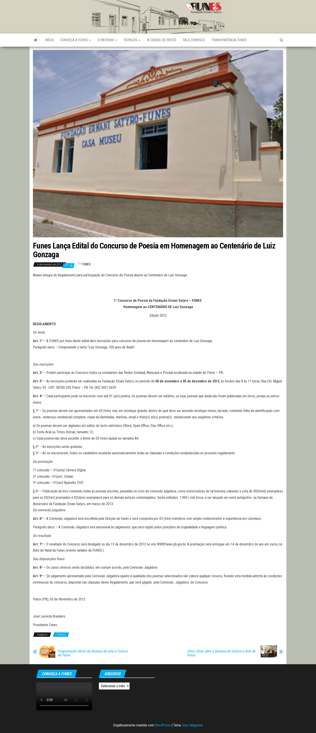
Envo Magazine (192, 725)
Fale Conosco (194, 40)
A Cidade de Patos (161, 40)
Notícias (61, 634)
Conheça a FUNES (75, 40)
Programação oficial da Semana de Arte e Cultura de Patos (92, 653)
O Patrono (107, 40)
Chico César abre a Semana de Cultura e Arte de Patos (221, 653)
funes (87, 264)
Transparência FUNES (229, 40)
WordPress (163, 725)
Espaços (132, 40)
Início (49, 40)
